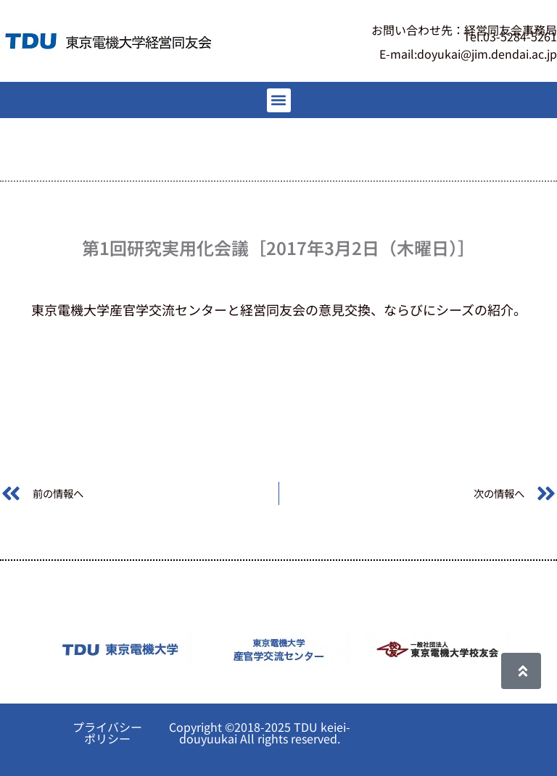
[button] (279, 100)
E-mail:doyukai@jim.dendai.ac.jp (468, 53)
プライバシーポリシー (107, 732)
